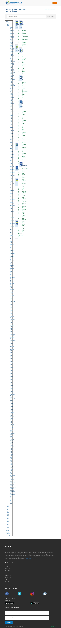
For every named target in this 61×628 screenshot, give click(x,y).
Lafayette (12, 195)
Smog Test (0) (23, 226)
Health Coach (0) (23, 88)
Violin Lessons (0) (24, 158)
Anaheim (12, 36)
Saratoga (12, 392)
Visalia (11, 463)
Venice (11, 461)
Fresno (11, 148)
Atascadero (12, 48)
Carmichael (12, 79)
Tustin (11, 440)
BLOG (6, 579)
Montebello (12, 253)
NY (8, 521)
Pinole (11, 310)
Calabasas (12, 72)
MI (8, 515)
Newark (11, 264)
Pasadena (12, 306)
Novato (11, 285)
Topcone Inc (52, 626)
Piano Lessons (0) (24, 125)
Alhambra (12, 33)
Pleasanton (12, 319)
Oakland (12, 289)
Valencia (12, 446)
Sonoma (12, 404)
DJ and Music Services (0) (24, 130)
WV (8, 529)
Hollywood (12, 168)
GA (8, 508)
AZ (8, 24)
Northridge (12, 282)
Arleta (11, 43)
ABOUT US (8, 547)
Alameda (12, 30)
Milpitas (12, 244)
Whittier (11, 488)
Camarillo (12, 73)
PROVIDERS (8, 577)
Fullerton (12, 150)
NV (8, 520)
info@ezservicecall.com (10, 598)
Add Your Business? (50, 9)
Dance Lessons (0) (24, 116)
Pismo (11, 312)
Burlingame (12, 70)
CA (8, 25)
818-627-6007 (8, 600)
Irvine (11, 174)
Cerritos (12, 84)
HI (7, 509)
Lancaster (12, 202)
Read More (28, 558)
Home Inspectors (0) (20, 235)
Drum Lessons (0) (24, 120)
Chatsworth (12, 85)
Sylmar (11, 427)
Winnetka (12, 490)
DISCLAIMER (8, 584)
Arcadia (11, 42)
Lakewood (12, 199)
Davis (11, 109)
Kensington (12, 175)
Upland (11, 445)
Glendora (12, 157)
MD (8, 514)
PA (8, 524)
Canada (7, 530)
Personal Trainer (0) (24, 84)
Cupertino (12, 103)
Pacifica (12, 295)
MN (8, 517)
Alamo (11, 31)
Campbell (12, 75)
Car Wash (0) (23, 230)
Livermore (12, 205)
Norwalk (12, 283)
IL (7, 511)
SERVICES (7, 570)
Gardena (12, 154)
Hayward (12, 166)
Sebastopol (12, 394)
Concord (12, 97)
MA (8, 512)
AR (8, 22)
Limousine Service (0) (24, 203)
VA (8, 526)
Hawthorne (12, 165)
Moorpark (12, 256)
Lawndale (12, 204)
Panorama (12, 301)
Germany (8, 535)
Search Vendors (50, 16)
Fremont (12, 147)
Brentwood (12, 61)
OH (8, 523)
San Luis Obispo (11, 366)
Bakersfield (12, 49)
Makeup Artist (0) (24, 59)
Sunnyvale (12, 425)
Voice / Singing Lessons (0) (24, 142)
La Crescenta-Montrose (12, 189)
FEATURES (7, 573)
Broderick (12, 64)
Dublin (11, 117)
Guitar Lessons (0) (24, 137)
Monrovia (12, 249)
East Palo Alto (11, 123)
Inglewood (12, 172)
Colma (11, 96)
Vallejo (11, 448)
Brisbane (12, 63)
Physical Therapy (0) (24, 44)
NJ (8, 518)
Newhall (12, 268)
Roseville (12, 335)
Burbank (12, 69)
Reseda (11, 333)
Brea (11, 60)
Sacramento (13, 340)
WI (8, 527)
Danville (12, 108)
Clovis (11, 94)
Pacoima (12, 296)
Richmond (12, 334)
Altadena (12, 34)
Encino (11, 141)
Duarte (11, 115)
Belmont (12, 51)
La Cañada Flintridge (12, 181)
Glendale (12, 156)
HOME (6, 566)
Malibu (11, 235)
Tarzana (11, 428)
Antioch (11, 40)
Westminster (13, 487)
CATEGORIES (8, 575)
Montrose (12, 255)
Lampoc (12, 201)
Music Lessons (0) (24, 111)
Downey (12, 114)
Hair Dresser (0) (24, 64)
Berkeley (12, 55)
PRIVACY (7, 581)
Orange (11, 291)
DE (8, 506)
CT (8, 505)
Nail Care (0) (23, 68)
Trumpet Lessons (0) (24, 149)
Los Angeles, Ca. (12, 226)
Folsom (11, 142)
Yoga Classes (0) (24, 96)
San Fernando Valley (12, 349)
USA (7, 21)
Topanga (12, 439)
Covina (11, 99)
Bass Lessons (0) (24, 153)
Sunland (12, 424)
